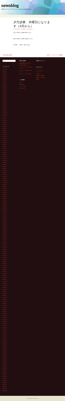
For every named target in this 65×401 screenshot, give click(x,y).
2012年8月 (5, 305)
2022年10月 (5, 114)
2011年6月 (5, 329)
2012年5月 (5, 311)
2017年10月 (5, 210)
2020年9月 (5, 162)
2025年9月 (5, 73)
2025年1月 (5, 85)
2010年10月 (5, 345)
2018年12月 (5, 192)
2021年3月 (5, 152)
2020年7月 (5, 164)
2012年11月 (5, 299)
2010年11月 (5, 343)
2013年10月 (5, 285)
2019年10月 (5, 182)
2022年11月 (5, 112)
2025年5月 (5, 77)
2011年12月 (5, 317)
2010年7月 (5, 351)
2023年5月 (5, 102)
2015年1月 (5, 263)
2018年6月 (5, 202)
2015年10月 (5, 247)
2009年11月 (5, 366)
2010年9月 (5, 347)
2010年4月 (5, 357)
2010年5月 (5, 355)
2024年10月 (5, 87)
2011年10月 (5, 321)
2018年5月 (5, 204)
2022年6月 (5, 122)
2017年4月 (5, 220)
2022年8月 (5, 118)
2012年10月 (5, 301)
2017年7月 (5, 214)
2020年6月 (5, 166)
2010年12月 (5, 341)
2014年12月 (5, 265)
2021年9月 (5, 140)
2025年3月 (5, 81)
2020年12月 (5, 156)
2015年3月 (5, 259)
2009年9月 (5, 370)
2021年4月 (5, 150)
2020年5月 (5, 168)
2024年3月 (5, 93)
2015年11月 (5, 245)
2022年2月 (5, 130)
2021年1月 (5, 154)
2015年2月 (5, 261)
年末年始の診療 (6, 55)
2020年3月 (5, 172)
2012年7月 (5, 307)
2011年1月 (5, 339)
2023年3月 (5, 106)
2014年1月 (5, 279)
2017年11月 (5, 208)
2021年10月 (5, 138)
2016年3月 (5, 239)
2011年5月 (5, 331)
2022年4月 (5, 126)
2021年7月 (5, 144)
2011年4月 (5, 333)
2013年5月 (5, 293)
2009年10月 (5, 368)
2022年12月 (5, 110)
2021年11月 (5, 136)
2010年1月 (5, 362)
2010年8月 (5, 349)
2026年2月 (5, 69)
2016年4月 (5, 237)
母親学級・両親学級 (40, 75)
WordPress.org (22, 88)
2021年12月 (5, 134)
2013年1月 (5, 297)
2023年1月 (5, 108)
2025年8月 (5, 75)
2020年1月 (5, 176)
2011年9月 (5, 323)
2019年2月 (5, 188)
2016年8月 (5, 231)
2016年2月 (5, 241)
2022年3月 (5, 128)
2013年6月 (5, 291)
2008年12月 (5, 386)
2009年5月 (5, 378)
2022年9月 (5, 116)
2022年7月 (5, 120)
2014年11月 (5, 267)
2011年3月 (5, 335)
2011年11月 (5, 319)
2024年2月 (5, 95)
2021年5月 (5, 148)
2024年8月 (5, 91)
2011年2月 (5, 337)
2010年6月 (5, 353)
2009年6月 (5, 376)
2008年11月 (5, 388)
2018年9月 (5, 198)
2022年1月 (5, 132)
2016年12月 (5, 224)
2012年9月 (5, 303)
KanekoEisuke (30, 29)
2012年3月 (5, 313)
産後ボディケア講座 (40, 77)
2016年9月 (5, 229)
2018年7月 (5, 200)
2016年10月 (5, 228)
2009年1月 (5, 384)
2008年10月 (5, 390)
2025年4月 (5, 79)
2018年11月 (5, 194)
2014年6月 (5, 273)
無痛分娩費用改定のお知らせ (25, 63)
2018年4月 (5, 206)
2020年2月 (5, 174)
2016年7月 (5, 233)
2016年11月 (5, 226)
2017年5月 (5, 218)
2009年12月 (5, 364)
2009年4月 (5, 380)
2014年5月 (5, 275)
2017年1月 (5, 222)
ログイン (21, 82)
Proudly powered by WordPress (32, 398)
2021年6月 (5, 146)
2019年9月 (5, 184)
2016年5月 (5, 235)
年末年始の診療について (24, 65)
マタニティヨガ (39, 71)
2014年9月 (5, 269)
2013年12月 (5, 281)
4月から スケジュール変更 (55, 55)
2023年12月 (5, 97)
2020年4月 (5, 170)
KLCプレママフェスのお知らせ (25, 73)
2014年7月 (5, 271)
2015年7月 (5, 251)
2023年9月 (5, 98)
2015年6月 (5, 253)
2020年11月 (5, 158)
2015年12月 (5, 243)
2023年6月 (5, 100)
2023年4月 (5, 104)
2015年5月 (5, 255)
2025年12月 (5, 71)
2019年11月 (5, 180)
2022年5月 (5, 124)
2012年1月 (5, 315)
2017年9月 (5, 212)
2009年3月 (5, 382)
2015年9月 (5, 249)
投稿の (21, 84)
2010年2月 (5, 360)
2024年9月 (5, 89)
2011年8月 (5, 325)
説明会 (37, 79)
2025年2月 (5, 83)
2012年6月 (5, 309)
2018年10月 (5, 196)
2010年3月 (5, 359)
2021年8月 (5, 142)
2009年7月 (5, 374)
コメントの (22, 86)
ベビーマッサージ (39, 69)
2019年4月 (5, 186)
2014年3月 (5, 277)
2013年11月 (5, 283)
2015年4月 (5, 257)
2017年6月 (5, 216)
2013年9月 (5, 287)
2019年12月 (5, 178)
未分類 (23, 29)
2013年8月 (5, 289)
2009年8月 (5, 372)
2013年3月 (5, 295)
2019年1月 (5, 190)
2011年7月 (5, 327)
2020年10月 (5, 160)
